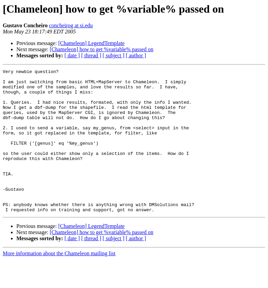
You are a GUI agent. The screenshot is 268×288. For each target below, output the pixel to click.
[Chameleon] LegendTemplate (91, 43)
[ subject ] (113, 55)
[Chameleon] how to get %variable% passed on (101, 49)
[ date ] (72, 55)
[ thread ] (91, 55)
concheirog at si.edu (71, 25)
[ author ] (136, 55)
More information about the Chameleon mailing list (59, 282)
